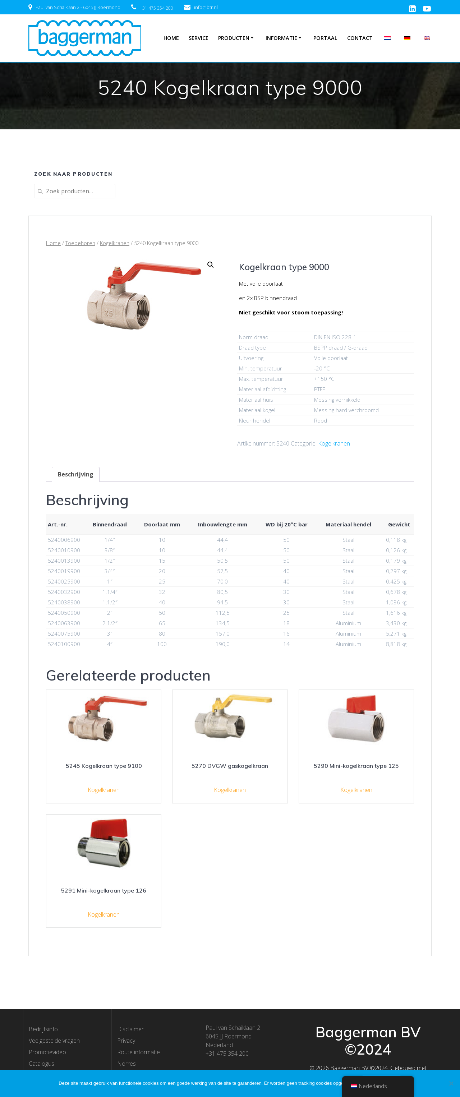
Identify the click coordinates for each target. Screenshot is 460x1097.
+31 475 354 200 (156, 8)
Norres (126, 1064)
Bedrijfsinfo (43, 1029)
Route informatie (138, 1052)
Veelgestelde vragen (54, 1041)
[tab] (76, 474)
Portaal (325, 37)
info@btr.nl (206, 7)
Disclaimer (130, 1029)
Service (198, 37)
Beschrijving (75, 474)
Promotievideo (47, 1052)
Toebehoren (80, 242)
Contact (360, 37)
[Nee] (451, 1083)
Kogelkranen (114, 242)
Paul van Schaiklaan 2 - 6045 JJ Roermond (78, 7)
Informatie (281, 37)
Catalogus (41, 1064)
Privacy (126, 1041)
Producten (233, 37)
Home (171, 37)
